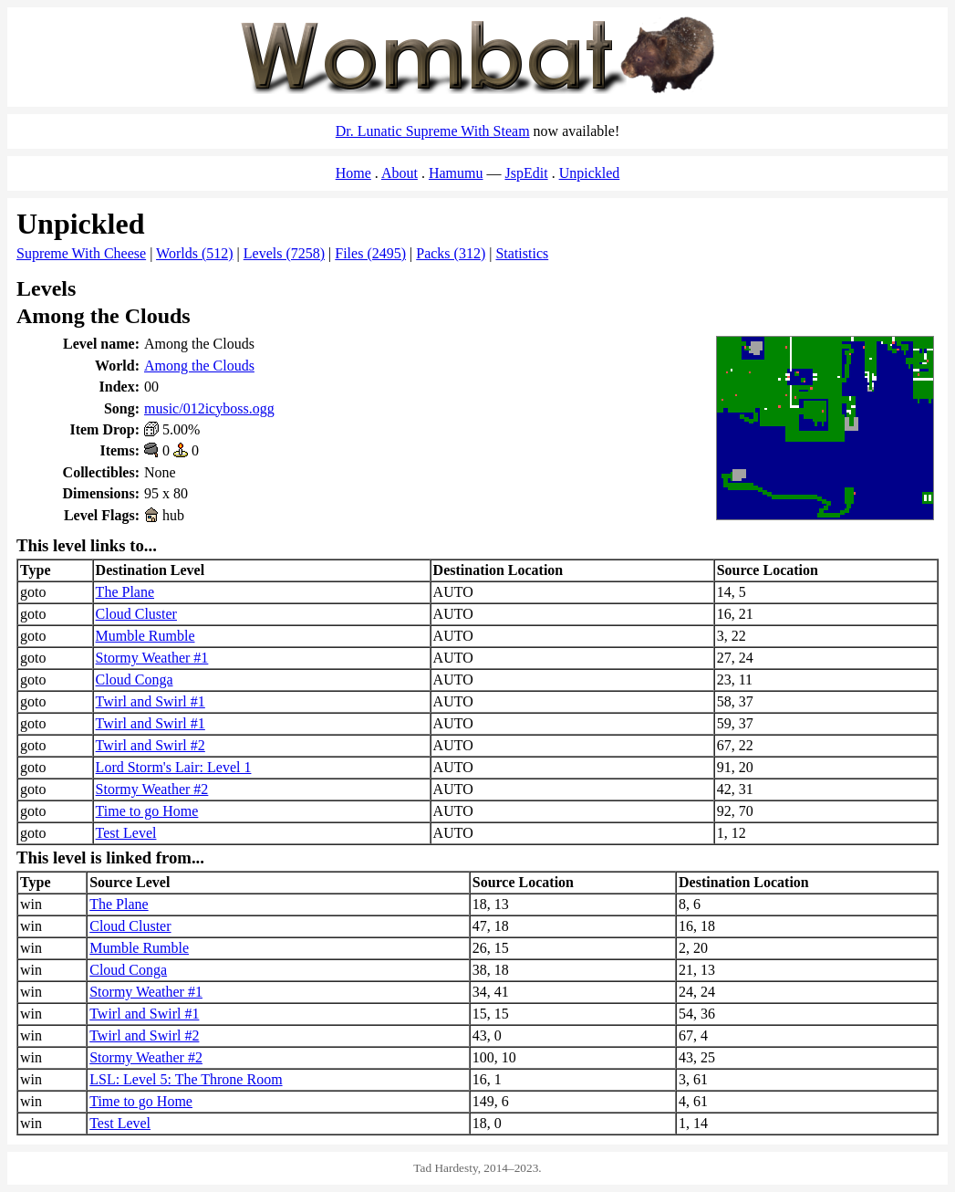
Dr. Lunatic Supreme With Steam (433, 131)
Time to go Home (147, 811)
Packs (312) (450, 253)
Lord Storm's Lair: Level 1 (174, 767)
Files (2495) (370, 253)
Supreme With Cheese (81, 253)
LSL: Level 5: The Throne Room (185, 1079)
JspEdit (526, 173)
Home (353, 173)
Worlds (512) (194, 253)
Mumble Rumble (145, 635)
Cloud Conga (134, 679)
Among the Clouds (199, 365)
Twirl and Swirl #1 (150, 701)
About (399, 173)
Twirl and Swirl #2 (150, 745)
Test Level (126, 833)
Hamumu (456, 173)
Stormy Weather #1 (152, 657)
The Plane (125, 592)
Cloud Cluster (136, 614)
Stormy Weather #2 (152, 789)
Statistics (521, 253)
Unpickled (589, 173)
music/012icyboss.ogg (209, 408)
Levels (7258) (284, 253)
